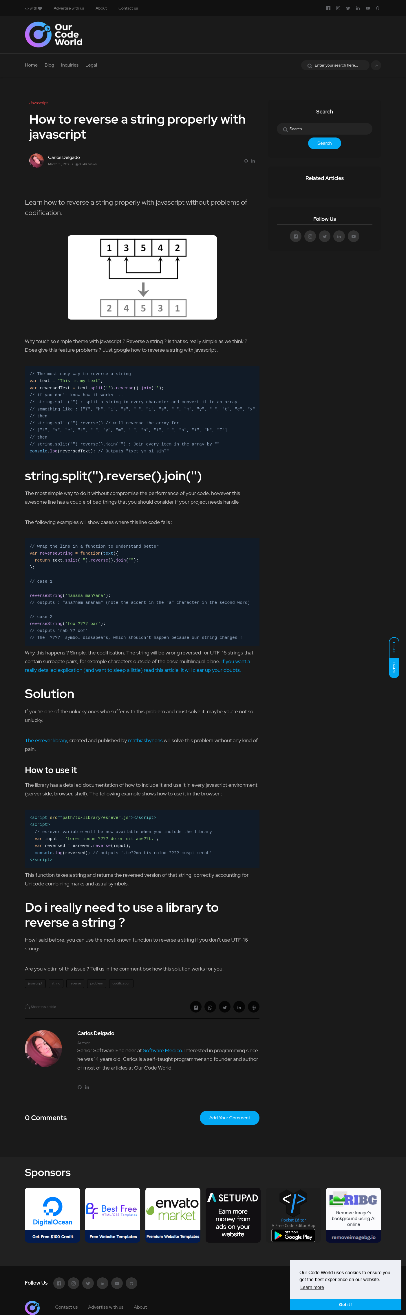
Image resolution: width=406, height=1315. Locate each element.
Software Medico (162, 1050)
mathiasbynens (145, 740)
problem (96, 983)
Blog (49, 65)
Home (31, 65)
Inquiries (69, 65)
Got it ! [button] (345, 1304)
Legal (91, 65)
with (33, 8)
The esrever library (46, 740)
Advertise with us (69, 8)
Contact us (128, 8)
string (56, 983)
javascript (35, 983)
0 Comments (46, 1117)
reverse (75, 983)
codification (121, 983)
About (101, 8)
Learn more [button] (312, 1287)
